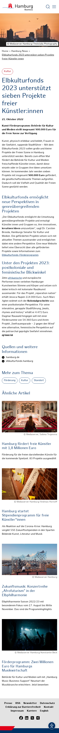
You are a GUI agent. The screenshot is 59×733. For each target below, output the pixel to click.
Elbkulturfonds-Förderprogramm (20, 255)
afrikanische (15, 278)
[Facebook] (21, 718)
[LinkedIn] (26, 718)
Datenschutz (47, 703)
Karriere (32, 711)
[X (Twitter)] (32, 718)
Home (5, 51)
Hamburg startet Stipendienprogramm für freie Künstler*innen (25, 516)
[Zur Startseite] (18, 6)
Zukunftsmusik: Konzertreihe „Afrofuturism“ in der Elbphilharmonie (25, 591)
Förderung (9, 380)
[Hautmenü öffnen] (54, 6)
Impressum (17, 711)
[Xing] (38, 718)
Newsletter (30, 703)
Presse (8, 703)
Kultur (7, 71)
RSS (17, 703)
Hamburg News (19, 51)
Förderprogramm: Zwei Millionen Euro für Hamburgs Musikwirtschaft (27, 666)
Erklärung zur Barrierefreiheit (23, 707)
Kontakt (48, 707)
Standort (39, 380)
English (44, 711)
